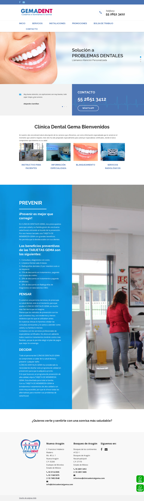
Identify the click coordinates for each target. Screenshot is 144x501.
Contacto (32, 29)
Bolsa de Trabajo (103, 23)
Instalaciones (57, 23)
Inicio (22, 23)
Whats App (88, 108)
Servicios (37, 23)
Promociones (79, 23)
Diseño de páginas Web (27, 498)
